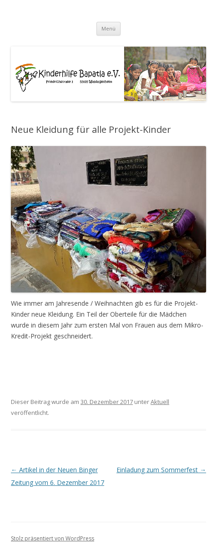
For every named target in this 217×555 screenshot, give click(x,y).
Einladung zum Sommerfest (161, 469)
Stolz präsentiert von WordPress (52, 538)
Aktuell (160, 402)
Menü (108, 28)
